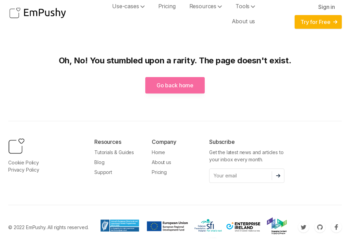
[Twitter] (303, 227)
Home (158, 152)
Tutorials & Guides (114, 152)
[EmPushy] (37, 13)
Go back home (175, 85)
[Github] (319, 227)
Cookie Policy (23, 162)
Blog (99, 162)
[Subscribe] (278, 176)
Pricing (159, 172)
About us (243, 21)
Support (103, 172)
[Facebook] (336, 227)
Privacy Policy (23, 170)
